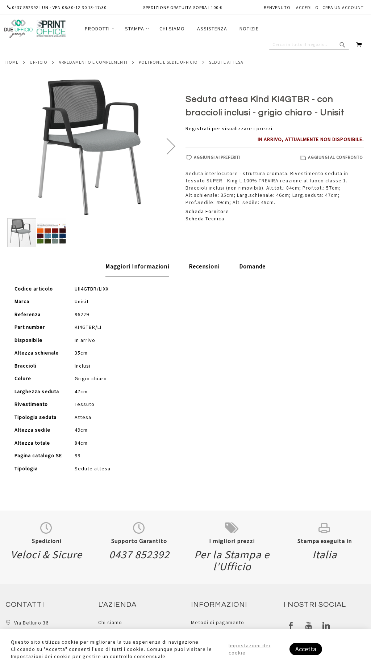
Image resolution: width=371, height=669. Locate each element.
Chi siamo (110, 622)
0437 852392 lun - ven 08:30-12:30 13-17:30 (57, 7)
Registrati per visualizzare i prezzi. (230, 128)
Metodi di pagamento (217, 622)
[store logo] (35, 29)
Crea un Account (343, 7)
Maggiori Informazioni (137, 266)
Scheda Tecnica (205, 218)
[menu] (171, 28)
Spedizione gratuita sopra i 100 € (182, 7)
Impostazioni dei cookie (249, 649)
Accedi (304, 7)
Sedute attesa (226, 62)
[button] (171, 146)
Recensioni (204, 266)
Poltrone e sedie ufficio (168, 62)
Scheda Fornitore (207, 211)
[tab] (137, 266)
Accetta (305, 649)
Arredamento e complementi (93, 62)
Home (11, 62)
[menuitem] (98, 28)
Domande (252, 266)
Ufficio (38, 62)
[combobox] (309, 44)
